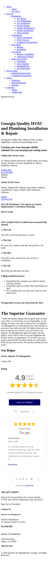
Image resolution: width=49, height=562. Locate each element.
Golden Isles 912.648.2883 (7, 171)
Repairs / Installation (25, 54)
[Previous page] (11, 479)
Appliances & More (25, 56)
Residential (16, 16)
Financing (15, 80)
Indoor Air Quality (19, 59)
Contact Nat (6, 361)
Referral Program (18, 83)
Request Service (8, 97)
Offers (9, 78)
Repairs (20, 47)
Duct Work (16, 45)
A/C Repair (21, 18)
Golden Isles (16, 92)
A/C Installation (23, 23)
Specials (14, 85)
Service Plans (12, 71)
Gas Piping (16, 52)
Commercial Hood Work (27, 42)
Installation (21, 49)
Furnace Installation (25, 30)
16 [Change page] (31, 479)
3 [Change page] (23, 479)
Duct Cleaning (23, 64)
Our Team (15, 11)
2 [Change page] (20, 479)
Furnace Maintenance (26, 28)
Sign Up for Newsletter (11, 504)
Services (9, 14)
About (8, 7)
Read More (12, 465)
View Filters (24, 411)
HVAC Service (23, 40)
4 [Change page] (26, 479)
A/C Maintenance (24, 21)
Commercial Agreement (21, 75)
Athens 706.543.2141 (7, 198)
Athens (14, 90)
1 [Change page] (17, 479)
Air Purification (23, 68)
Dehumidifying (23, 66)
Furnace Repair (23, 26)
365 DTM (29, 486)
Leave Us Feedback (24, 402)
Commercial (16, 35)
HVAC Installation (24, 37)
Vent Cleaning (23, 33)
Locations (10, 87)
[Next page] (38, 479)
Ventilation (21, 61)
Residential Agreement (21, 73)
